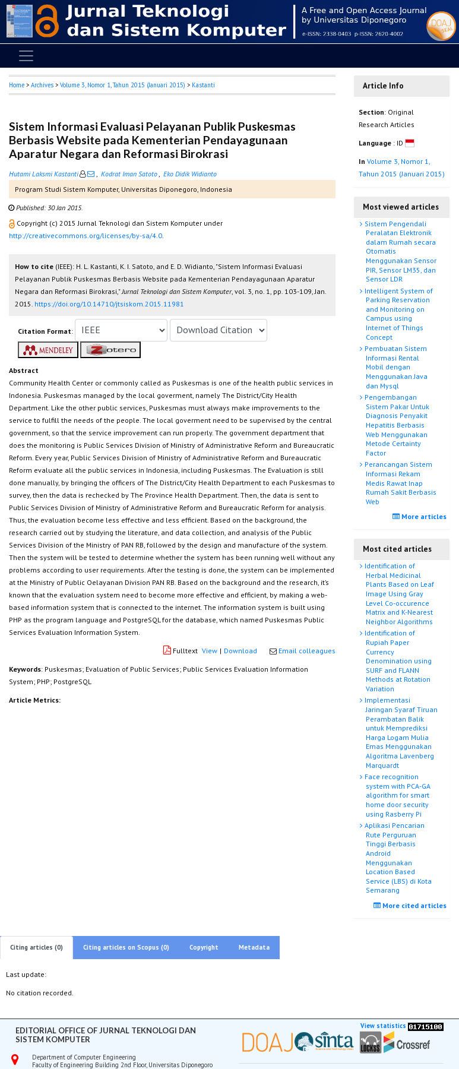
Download (240, 650)
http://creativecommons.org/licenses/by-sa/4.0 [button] (85, 235)
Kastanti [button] (203, 85)
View (209, 650)
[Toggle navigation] (26, 56)
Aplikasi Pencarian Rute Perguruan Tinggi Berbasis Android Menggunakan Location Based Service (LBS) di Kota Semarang (397, 857)
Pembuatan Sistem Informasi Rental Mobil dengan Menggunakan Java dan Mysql (395, 367)
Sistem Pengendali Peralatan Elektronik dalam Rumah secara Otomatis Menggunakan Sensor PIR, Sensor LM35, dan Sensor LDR (399, 251)
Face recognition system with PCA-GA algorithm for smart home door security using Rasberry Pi (396, 795)
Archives (42, 85)
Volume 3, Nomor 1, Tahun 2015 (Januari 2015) (122, 85)
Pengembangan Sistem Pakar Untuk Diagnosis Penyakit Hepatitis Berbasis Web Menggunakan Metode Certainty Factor (396, 425)
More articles (421, 516)
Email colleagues (306, 650)
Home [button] (16, 85)
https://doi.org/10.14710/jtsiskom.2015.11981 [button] (109, 303)
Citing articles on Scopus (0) (126, 947)
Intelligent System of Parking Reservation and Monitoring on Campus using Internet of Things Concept (398, 313)
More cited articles (411, 905)
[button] (13, 223)
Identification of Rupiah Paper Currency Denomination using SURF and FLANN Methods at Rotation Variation (397, 660)
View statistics (383, 1025)
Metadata (254, 947)
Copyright (204, 947)
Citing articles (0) (36, 947)
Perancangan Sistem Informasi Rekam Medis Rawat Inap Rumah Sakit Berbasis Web (399, 482)
